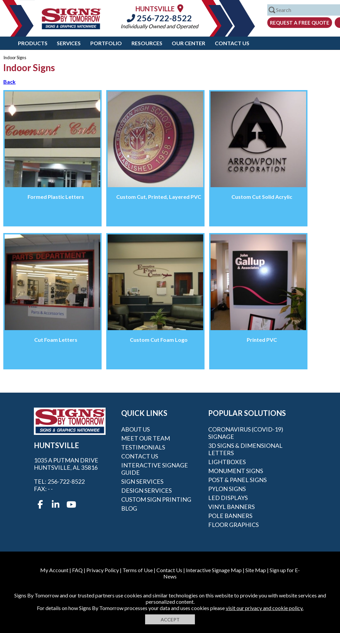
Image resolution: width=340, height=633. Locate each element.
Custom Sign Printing (156, 499)
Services (69, 43)
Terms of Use (138, 570)
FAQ (77, 570)
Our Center (188, 43)
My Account (54, 570)
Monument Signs (235, 470)
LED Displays (228, 497)
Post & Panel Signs (237, 479)
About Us (135, 429)
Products (32, 43)
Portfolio (106, 43)
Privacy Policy (102, 570)
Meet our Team (145, 438)
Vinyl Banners (231, 506)
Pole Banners (230, 515)
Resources (146, 43)
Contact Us (232, 43)
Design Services (146, 490)
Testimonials (143, 447)
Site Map (255, 570)
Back (9, 81)
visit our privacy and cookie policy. (264, 608)
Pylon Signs (227, 488)
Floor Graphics (233, 524)
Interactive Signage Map (214, 570)
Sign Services (142, 481)
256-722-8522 (159, 18)
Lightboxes (227, 461)
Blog (129, 508)
